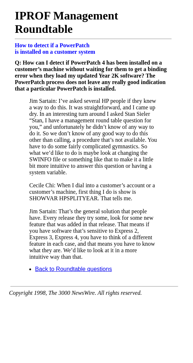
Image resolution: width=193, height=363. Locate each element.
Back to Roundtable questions (73, 269)
